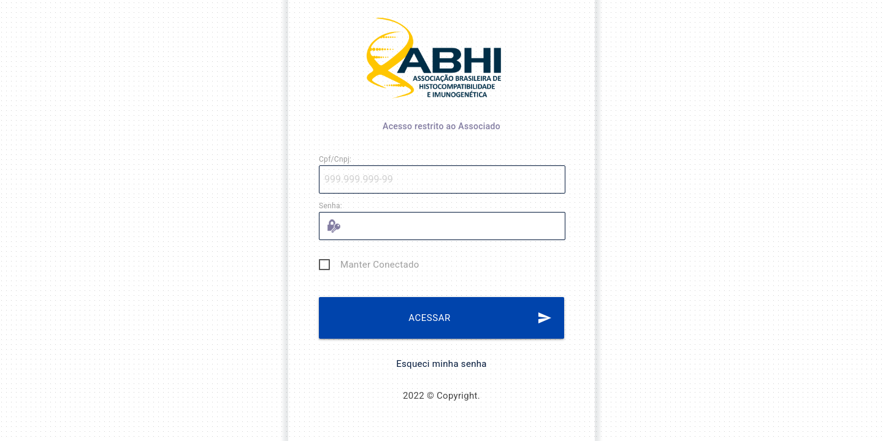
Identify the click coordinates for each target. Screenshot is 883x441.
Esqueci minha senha (441, 363)
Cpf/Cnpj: (335, 159)
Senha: (330, 206)
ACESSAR (480, 317)
